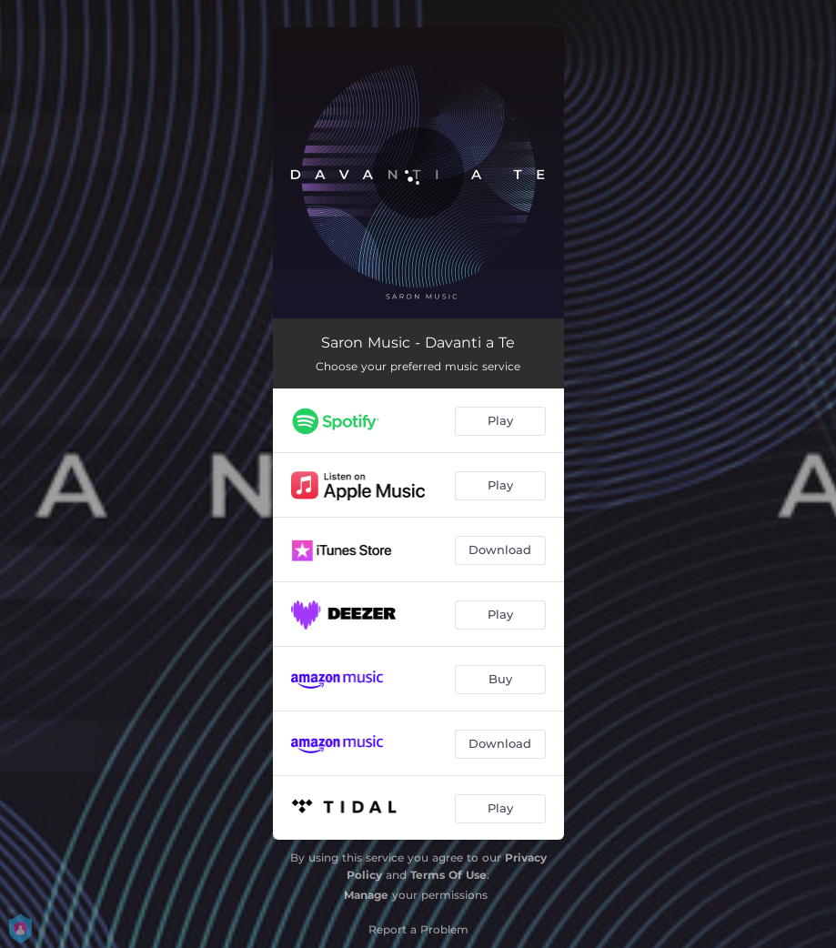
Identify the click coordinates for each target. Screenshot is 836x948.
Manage (366, 895)
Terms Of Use (448, 875)
